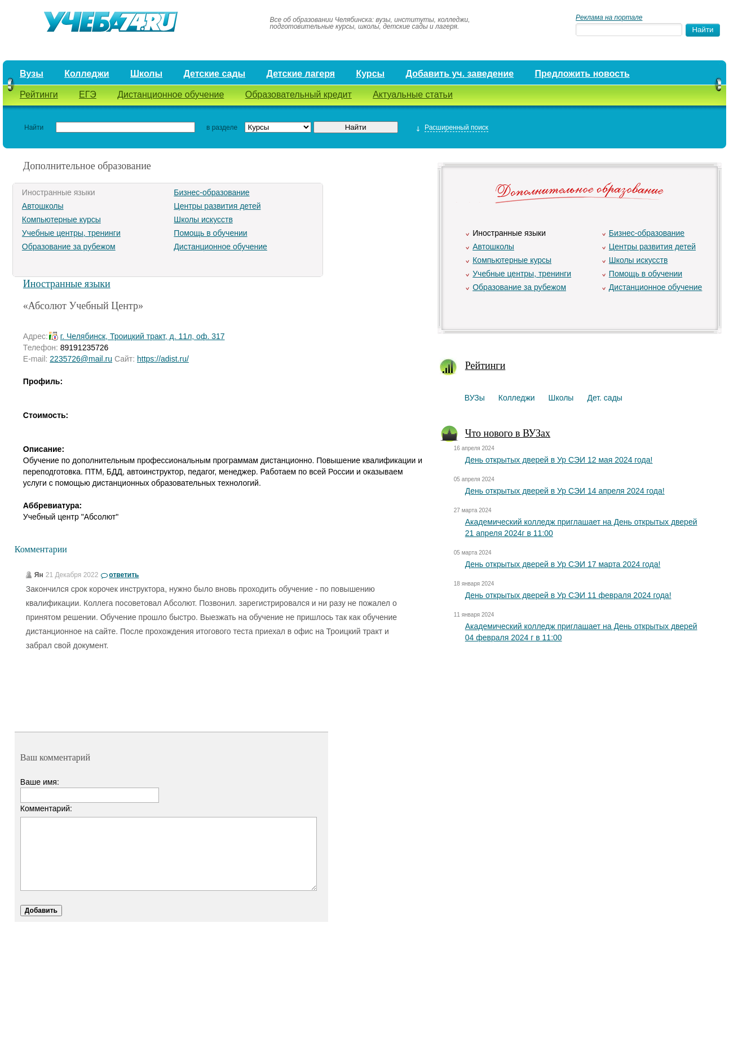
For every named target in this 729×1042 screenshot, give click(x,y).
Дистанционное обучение (170, 94)
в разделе (221, 127)
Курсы (370, 73)
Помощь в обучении (210, 233)
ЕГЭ (87, 94)
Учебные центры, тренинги (71, 233)
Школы (146, 73)
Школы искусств (203, 219)
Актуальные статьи (413, 94)
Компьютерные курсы (61, 219)
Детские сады (214, 73)
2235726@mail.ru (81, 358)
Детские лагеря (301, 73)
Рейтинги (39, 94)
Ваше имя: (39, 781)
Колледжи (86, 73)
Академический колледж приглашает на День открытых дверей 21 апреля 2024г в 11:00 (581, 527)
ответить (124, 575)
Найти (33, 127)
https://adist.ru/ (163, 358)
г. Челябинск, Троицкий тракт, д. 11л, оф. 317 (142, 336)
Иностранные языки (67, 283)
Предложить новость (582, 73)
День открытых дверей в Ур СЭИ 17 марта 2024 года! (563, 564)
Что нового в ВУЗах (507, 433)
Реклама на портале (609, 17)
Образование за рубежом (69, 246)
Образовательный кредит (298, 94)
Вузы (31, 73)
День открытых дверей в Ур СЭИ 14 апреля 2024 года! (565, 490)
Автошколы (43, 205)
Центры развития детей (217, 205)
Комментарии (41, 549)
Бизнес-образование (211, 192)
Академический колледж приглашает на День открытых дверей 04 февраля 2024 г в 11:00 (581, 632)
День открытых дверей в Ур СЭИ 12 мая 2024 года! (559, 459)
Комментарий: (46, 808)
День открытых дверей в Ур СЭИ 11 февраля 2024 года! (568, 595)
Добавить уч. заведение (460, 73)
